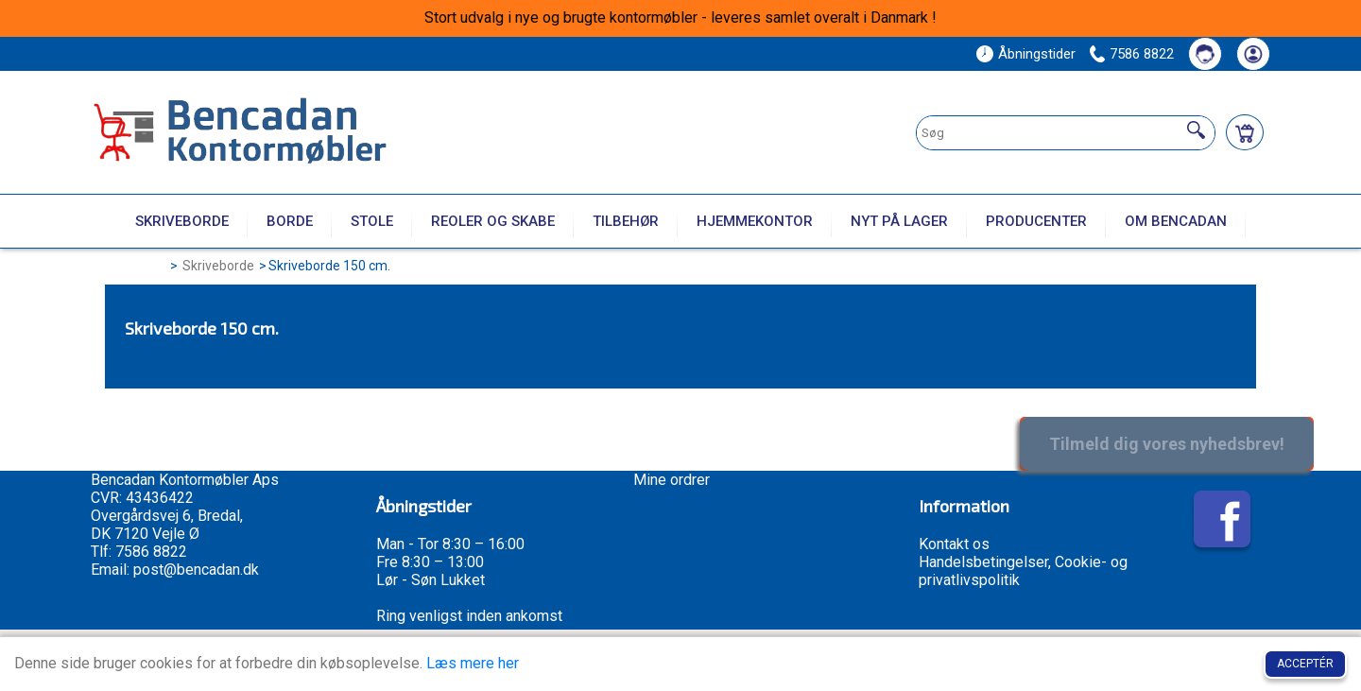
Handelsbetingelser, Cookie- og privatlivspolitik (1023, 571)
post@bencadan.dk (196, 570)
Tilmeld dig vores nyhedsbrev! (1166, 444)
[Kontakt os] (1205, 54)
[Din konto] (1253, 54)
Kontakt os (954, 544)
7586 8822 (1142, 53)
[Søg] (1196, 130)
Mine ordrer (671, 480)
